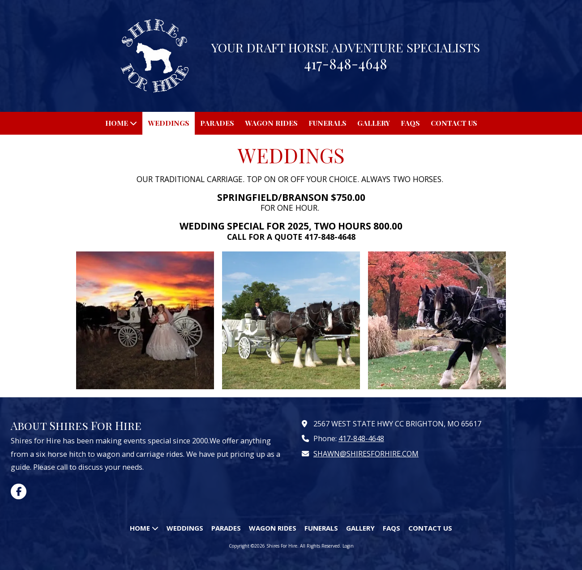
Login (348, 546)
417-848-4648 (361, 438)
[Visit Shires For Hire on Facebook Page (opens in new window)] (18, 491)
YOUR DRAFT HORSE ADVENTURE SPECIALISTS (345, 47)
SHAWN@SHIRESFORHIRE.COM (366, 454)
